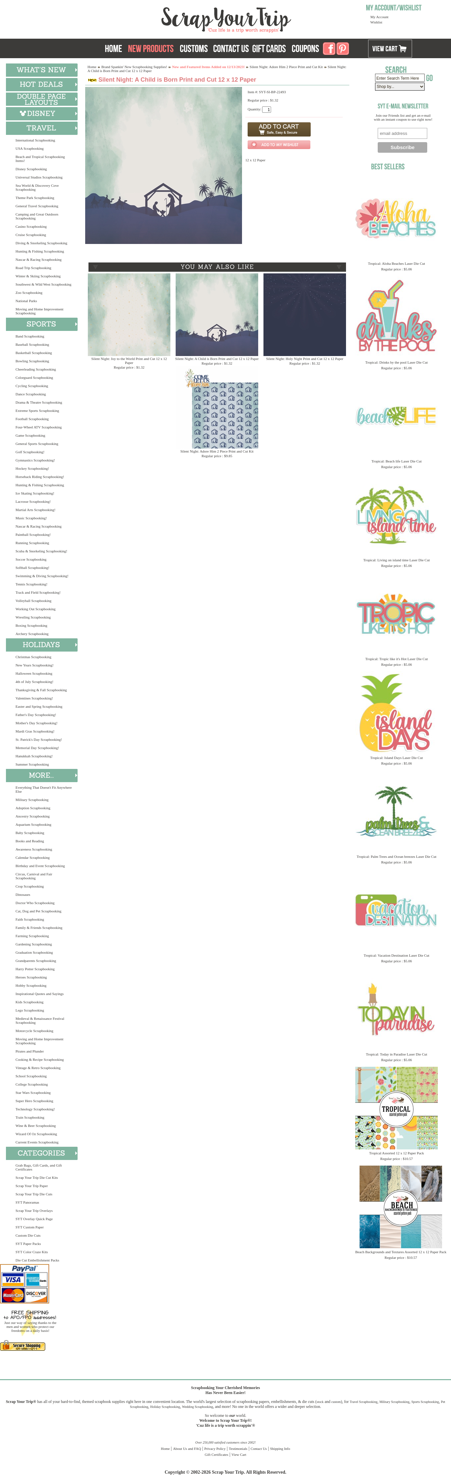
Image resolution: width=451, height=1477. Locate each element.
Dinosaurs (23, 895)
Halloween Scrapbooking (34, 673)
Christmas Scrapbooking (33, 657)
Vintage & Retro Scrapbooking (38, 1068)
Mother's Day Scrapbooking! (36, 723)
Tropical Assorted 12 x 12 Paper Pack (396, 1153)
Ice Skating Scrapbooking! (35, 493)
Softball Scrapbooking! (32, 568)
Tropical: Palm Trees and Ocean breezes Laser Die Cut (396, 856)
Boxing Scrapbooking (31, 625)
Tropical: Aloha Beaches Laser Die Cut (396, 263)
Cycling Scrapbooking (32, 386)
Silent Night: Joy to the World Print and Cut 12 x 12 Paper (129, 361)
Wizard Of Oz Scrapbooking (36, 1134)
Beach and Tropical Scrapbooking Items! (40, 159)
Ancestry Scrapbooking (33, 816)
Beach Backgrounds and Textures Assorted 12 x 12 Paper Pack (400, 1252)
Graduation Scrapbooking (34, 952)
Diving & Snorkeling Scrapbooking (41, 243)
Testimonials (238, 1449)
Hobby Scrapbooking (31, 985)
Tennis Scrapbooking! (32, 584)
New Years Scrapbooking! (34, 665)
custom (336, 1402)
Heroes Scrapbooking (31, 977)
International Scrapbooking (35, 140)
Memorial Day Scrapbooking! (37, 748)
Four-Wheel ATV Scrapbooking (39, 427)
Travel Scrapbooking (363, 1402)
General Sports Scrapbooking (37, 444)
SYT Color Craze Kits (32, 1252)
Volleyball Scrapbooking (34, 601)
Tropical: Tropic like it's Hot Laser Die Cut (396, 659)
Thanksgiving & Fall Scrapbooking (41, 690)
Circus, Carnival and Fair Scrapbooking (34, 876)
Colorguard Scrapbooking (34, 377)
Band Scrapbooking (30, 336)
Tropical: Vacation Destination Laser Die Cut (397, 955)
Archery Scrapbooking (32, 634)
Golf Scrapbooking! (30, 452)
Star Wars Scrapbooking (33, 1093)
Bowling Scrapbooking (32, 361)
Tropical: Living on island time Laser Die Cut (396, 560)
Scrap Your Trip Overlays (34, 1211)
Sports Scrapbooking (425, 1402)
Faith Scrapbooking (30, 919)
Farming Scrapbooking (32, 936)
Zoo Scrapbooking (29, 293)
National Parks (26, 301)
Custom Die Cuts (28, 1235)
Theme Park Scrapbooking (35, 198)
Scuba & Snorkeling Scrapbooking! (41, 551)
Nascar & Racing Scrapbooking (39, 259)
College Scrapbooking (32, 1084)
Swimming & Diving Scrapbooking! (42, 576)
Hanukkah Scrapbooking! (34, 756)
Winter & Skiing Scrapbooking (38, 276)
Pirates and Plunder (30, 1051)
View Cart (238, 1455)
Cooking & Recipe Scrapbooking (40, 1059)
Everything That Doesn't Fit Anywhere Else (44, 789)
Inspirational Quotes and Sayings (40, 994)
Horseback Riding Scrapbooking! (40, 477)
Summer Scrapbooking (32, 764)
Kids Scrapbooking (30, 1002)
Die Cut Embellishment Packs (37, 1260)
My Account (379, 17)
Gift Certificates (216, 1455)
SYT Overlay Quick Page (34, 1219)
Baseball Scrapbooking (32, 344)
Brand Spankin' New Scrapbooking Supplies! (134, 67)
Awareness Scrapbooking (34, 849)
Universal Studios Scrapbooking (39, 177)
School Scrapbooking (31, 1076)
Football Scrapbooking (32, 419)
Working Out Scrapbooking (35, 609)
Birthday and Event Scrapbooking (40, 866)
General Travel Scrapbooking (37, 206)
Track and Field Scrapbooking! (38, 592)
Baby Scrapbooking (30, 833)
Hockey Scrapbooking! (32, 468)
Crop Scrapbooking (30, 886)
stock (320, 1402)
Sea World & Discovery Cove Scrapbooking (37, 187)
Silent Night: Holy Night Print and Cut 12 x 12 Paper (304, 359)
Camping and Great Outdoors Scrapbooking (37, 216)
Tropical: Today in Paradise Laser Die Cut (396, 1054)
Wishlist (376, 22)
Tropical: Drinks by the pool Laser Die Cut (396, 362)
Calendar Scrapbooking (33, 857)
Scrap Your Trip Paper (32, 1186)
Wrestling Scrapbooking (33, 617)
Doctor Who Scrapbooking (35, 903)
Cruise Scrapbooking (31, 235)
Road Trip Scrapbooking (33, 268)
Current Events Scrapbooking (37, 1142)
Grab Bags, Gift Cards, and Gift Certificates (39, 1167)
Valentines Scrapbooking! (34, 698)
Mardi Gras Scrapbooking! (35, 731)
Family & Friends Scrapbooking (39, 928)
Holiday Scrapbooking (165, 1407)
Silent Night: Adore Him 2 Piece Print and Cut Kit (286, 67)
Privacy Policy (215, 1449)
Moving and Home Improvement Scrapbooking (39, 311)
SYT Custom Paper (30, 1227)
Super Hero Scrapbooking (34, 1101)
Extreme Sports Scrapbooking (37, 411)
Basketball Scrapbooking (34, 353)
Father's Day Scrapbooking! (36, 715)
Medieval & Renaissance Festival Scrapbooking (40, 1020)
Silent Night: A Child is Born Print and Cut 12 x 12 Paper (217, 359)
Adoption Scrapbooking (33, 808)
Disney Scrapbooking (31, 169)
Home (91, 67)
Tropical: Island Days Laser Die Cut (396, 758)
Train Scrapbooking (30, 1117)
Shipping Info (280, 1449)
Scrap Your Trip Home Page (181, 18)
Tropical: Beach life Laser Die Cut (396, 461)
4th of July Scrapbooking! (34, 682)
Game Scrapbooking (30, 435)
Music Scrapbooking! (31, 518)
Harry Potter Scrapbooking (35, 969)
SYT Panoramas (27, 1202)
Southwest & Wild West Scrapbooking (43, 284)
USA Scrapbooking (30, 148)
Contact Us (259, 1449)
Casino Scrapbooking (31, 226)
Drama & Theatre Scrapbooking (39, 402)
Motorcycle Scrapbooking (34, 1031)
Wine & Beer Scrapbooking (36, 1126)
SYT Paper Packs (28, 1244)
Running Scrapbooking (32, 543)
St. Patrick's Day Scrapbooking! (39, 739)
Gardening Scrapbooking (34, 944)
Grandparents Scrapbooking (36, 961)
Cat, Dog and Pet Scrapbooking (38, 911)
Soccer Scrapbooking (31, 559)
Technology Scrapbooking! (35, 1109)
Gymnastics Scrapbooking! (35, 460)
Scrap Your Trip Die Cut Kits (37, 1177)
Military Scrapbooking (32, 800)
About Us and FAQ (187, 1449)
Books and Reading (30, 841)
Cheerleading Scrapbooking (36, 369)
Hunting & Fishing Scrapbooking (40, 251)
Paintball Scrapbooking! (33, 535)
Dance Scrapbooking (31, 394)
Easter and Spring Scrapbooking (39, 706)
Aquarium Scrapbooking (33, 824)
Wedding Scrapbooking (197, 1407)
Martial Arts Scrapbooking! (35, 510)
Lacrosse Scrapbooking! (33, 501)
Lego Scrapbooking (30, 1010)
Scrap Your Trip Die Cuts (34, 1194)
